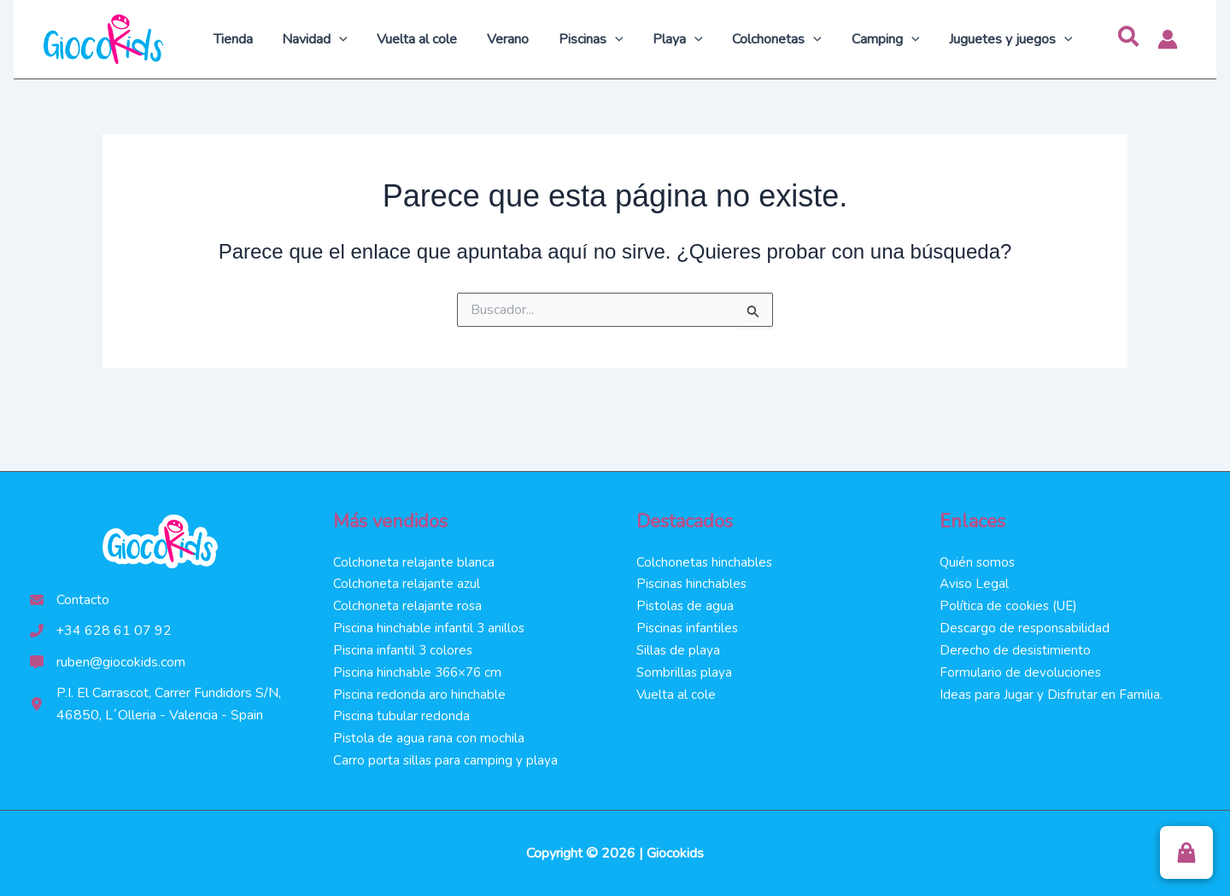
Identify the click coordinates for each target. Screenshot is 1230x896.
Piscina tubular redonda (402, 715)
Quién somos (978, 557)
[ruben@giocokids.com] (107, 657)
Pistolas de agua (685, 602)
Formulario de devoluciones (1021, 669)
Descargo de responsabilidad (1026, 624)
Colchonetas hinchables (705, 557)
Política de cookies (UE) (1010, 602)
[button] (1129, 39)
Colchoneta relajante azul (407, 579)
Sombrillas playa (685, 669)
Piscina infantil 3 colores (404, 647)
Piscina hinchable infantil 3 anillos (430, 624)
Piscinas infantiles (688, 624)
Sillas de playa (679, 647)
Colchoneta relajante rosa (408, 602)
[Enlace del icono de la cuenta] (1167, 39)
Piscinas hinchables (692, 579)
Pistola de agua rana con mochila (429, 737)
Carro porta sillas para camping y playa (446, 760)
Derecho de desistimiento (1016, 647)
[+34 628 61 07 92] (101, 626)
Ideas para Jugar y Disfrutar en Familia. (1052, 692)
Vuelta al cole (676, 692)
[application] (356, 39)
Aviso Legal (975, 579)
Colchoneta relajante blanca (414, 557)
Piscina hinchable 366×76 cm (420, 669)
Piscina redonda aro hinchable (420, 692)
